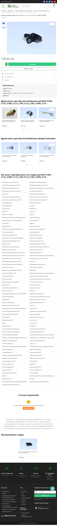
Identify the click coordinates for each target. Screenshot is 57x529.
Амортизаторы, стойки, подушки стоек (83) (12, 201)
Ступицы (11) (33, 345)
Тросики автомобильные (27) (9, 363)
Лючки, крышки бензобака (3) (36, 269)
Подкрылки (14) (5, 287)
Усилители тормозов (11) (8, 366)
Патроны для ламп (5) (7, 281)
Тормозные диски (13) (7, 354)
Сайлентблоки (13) (6, 328)
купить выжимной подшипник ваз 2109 (34, 421)
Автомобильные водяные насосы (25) (11, 187)
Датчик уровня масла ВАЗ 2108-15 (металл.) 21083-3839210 (46, 123)
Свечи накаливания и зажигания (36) (10, 331)
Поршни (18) (32, 292)
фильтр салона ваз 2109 (33, 423)
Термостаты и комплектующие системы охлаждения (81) (15, 348)
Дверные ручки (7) (6, 228)
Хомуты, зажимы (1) (34, 375)
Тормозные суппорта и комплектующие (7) (12, 357)
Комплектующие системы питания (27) (39, 260)
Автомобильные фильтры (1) (36, 193)
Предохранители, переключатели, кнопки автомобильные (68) (15, 295)
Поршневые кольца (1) (35, 289)
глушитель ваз (21, 426)
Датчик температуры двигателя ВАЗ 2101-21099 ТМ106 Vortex (9, 123)
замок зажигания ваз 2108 (34, 430)
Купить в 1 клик (28, 71)
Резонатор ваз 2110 (10, 421)
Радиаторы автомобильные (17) (37, 304)
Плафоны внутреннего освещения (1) (10, 284)
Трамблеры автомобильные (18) (37, 360)
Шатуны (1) (32, 380)
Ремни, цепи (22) (6, 319)
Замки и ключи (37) (6, 245)
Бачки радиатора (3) (7, 204)
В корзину (32, 66)
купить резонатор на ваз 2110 (10, 428)
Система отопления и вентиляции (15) (11, 333)
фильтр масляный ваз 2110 (22, 430)
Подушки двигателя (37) (35, 287)
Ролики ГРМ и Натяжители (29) (37, 319)
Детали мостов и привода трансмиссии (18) (12, 231)
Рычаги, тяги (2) (33, 325)
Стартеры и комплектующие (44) (9, 342)
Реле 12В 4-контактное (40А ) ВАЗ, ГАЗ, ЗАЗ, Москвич (9, 158)
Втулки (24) (4, 213)
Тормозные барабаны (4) (35, 351)
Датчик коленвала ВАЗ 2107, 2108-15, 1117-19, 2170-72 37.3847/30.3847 (28, 454)
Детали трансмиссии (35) (8, 234)
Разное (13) (32, 307)
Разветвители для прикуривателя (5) (10, 307)
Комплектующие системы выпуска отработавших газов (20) (43, 257)
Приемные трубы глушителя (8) (37, 295)
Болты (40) (32, 207)
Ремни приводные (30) (35, 316)
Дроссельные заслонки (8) (36, 240)
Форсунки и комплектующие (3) (9, 375)
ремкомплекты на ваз (20, 421)
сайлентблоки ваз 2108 (47, 426)
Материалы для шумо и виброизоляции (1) (12, 272)
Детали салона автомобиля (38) (37, 231)
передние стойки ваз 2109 (31, 428)
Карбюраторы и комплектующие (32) (10, 248)
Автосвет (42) (5, 196)
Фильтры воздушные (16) (8, 369)
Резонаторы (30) (33, 310)
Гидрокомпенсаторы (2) (35, 219)
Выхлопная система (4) (7, 216)
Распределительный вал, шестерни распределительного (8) (15, 310)
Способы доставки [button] (28, 76)
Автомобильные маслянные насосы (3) (39, 187)
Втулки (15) (32, 213)
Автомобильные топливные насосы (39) (11, 193)
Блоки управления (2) (7, 207)
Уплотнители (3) (33, 363)
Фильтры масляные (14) (35, 369)
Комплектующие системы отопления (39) (11, 260)
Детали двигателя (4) (35, 228)
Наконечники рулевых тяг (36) (9, 275)
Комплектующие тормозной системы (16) (11, 263)
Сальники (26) (33, 328)
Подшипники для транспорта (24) (9, 289)
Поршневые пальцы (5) (7, 292)
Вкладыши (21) (33, 210)
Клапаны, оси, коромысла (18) (9, 251)
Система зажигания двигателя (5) (37, 331)
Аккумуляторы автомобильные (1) (38, 196)
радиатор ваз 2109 (37, 426)
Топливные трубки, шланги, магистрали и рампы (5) (41, 348)
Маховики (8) (33, 272)
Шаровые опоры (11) (7, 380)
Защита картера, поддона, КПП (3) (37, 245)
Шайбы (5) (4, 377)
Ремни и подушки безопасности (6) (10, 316)
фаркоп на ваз (29, 426)
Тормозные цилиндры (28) (36, 357)
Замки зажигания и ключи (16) (37, 243)
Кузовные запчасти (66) (7, 269)
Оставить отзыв (28, 410)
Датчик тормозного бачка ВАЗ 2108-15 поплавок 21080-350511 (27, 123)
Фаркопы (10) (33, 366)
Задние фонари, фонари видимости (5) (11, 243)
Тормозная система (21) (7, 351)
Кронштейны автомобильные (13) (37, 266)
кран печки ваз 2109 (11, 423)
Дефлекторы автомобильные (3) (9, 237)
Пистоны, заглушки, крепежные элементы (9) (40, 281)
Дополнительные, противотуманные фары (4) (12, 240)
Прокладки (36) (5, 301)
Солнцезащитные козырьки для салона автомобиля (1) (42, 336)
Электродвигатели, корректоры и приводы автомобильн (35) (15, 383)
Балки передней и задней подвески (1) (39, 201)
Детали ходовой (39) (34, 234)
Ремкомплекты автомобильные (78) (38, 313)
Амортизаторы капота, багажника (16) (38, 199)
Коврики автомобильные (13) (36, 251)
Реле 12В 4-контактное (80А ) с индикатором (27, 158)
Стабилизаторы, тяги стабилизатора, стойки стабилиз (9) (43, 339)
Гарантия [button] (28, 82)
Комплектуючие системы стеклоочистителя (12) (13, 257)
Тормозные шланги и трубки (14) (9, 360)
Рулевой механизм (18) (7, 322)
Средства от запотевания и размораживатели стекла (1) (15, 339)
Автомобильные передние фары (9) (10, 190)
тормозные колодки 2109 (44, 423)
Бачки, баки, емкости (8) (35, 204)
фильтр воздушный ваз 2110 (11, 426)
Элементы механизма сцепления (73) (11, 386)
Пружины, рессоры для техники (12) (38, 301)
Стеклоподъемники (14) (7, 345)
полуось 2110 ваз (21, 428)
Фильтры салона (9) (6, 372)
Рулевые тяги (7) (33, 322)
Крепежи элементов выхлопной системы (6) (12, 266)
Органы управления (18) (7, 278)
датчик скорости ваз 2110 (47, 430)
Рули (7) (4, 325)
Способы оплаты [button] (28, 79)
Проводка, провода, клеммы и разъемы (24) (40, 298)
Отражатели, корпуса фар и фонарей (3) (39, 278)
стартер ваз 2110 (47, 421)
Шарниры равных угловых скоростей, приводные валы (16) (43, 377)
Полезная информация (6, 1)
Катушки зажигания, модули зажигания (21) (40, 248)
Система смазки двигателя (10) (37, 333)
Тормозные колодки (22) (35, 354)
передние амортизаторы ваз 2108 (46, 428)
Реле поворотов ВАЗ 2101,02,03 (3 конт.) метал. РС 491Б (47, 158)
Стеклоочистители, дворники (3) (37, 342)
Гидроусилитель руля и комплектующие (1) (12, 222)
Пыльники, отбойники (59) (8, 304)
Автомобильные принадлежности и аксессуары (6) (41, 190)
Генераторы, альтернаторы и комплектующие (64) (13, 219)
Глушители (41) (5, 225)
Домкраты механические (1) (36, 237)
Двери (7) (32, 225)
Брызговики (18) (6, 210)
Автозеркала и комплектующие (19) (10, 184)
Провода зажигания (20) (7, 298)
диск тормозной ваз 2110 (9, 430)
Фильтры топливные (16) (35, 372)
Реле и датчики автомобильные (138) (11, 313)
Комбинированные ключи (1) (36, 254)
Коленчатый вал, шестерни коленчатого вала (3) (13, 254)
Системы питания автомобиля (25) (10, 336)
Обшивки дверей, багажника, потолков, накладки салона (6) (43, 275)
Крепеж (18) (32, 263)
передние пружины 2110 (21, 423)
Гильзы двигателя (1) (34, 222)
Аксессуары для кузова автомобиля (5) (11, 199)
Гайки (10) (32, 216)
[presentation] (50, 24)
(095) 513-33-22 (8, 518)
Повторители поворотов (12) (36, 284)
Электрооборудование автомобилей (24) (39, 383)
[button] (41, 510)
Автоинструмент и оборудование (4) (38, 184)
